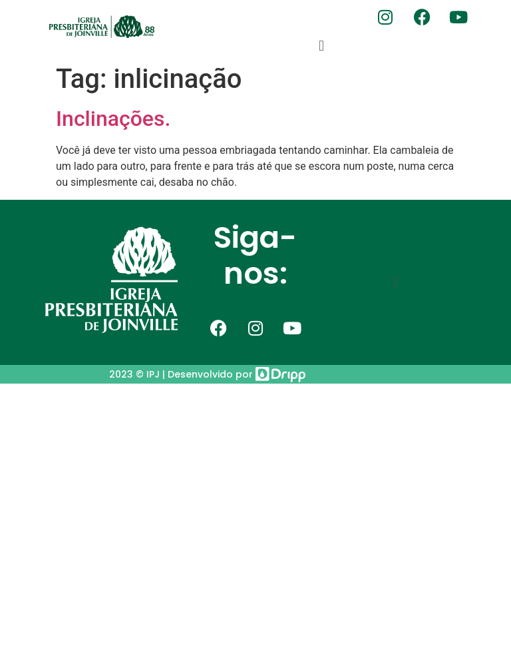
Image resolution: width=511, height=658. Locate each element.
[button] (321, 45)
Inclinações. (113, 118)
